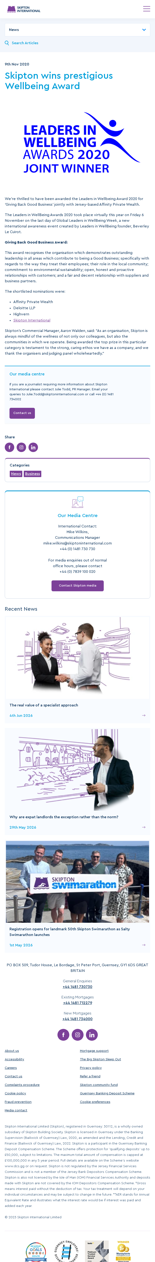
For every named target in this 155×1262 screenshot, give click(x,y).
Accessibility (14, 1059)
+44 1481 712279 (77, 1003)
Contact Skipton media (77, 585)
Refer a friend (90, 1076)
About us (12, 1051)
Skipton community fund (99, 1085)
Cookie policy (15, 1093)
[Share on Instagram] (21, 447)
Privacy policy (91, 1068)
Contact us (22, 413)
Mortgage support (94, 1051)
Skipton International (31, 320)
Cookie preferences (95, 1102)
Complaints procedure (22, 1085)
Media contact (16, 1110)
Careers (11, 1068)
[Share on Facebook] (9, 447)
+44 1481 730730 (77, 987)
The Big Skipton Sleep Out (100, 1059)
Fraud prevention (18, 1102)
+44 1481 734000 (77, 1019)
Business (32, 474)
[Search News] (7, 43)
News (16, 474)
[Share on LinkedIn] (33, 447)
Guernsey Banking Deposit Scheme (107, 1093)
